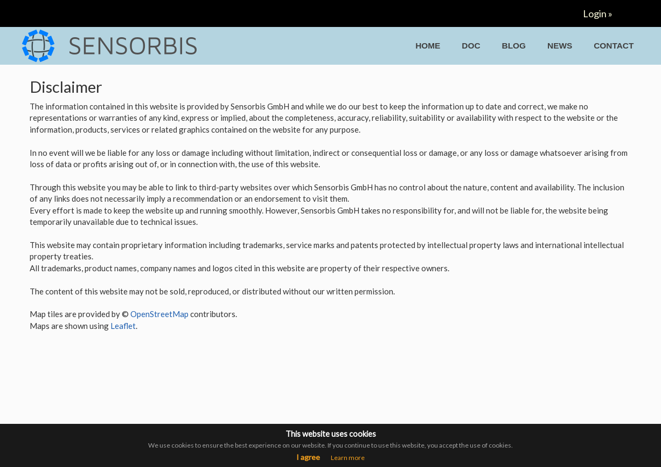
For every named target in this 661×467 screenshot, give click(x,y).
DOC (471, 45)
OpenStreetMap (159, 314)
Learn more (348, 458)
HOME (427, 45)
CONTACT (614, 45)
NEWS (559, 45)
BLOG (514, 45)
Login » (598, 13)
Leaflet (123, 326)
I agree (308, 457)
